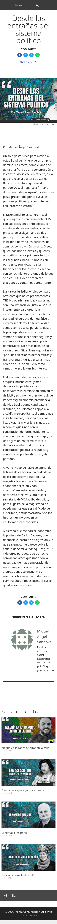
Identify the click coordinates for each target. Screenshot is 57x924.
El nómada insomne (14, 832)
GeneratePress (28, 915)
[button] (28, 5)
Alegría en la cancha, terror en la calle (25, 748)
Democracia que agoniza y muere (23, 790)
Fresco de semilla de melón (19, 875)
